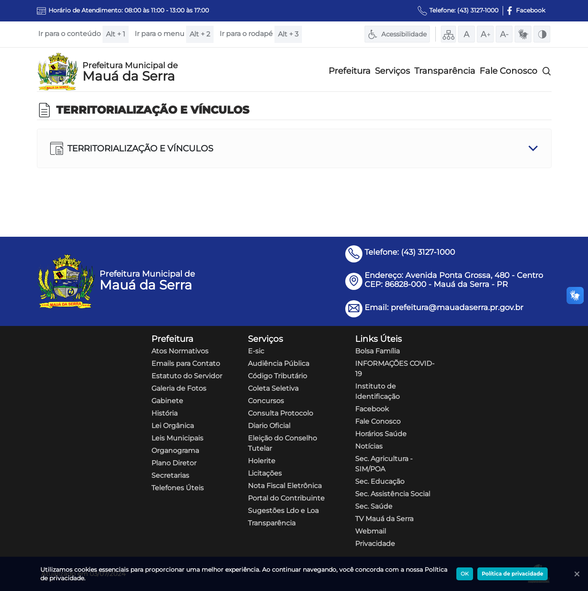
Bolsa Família (377, 351)
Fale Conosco (508, 71)
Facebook (372, 409)
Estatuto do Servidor (186, 376)
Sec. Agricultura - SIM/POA (384, 464)
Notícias (369, 446)
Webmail (370, 531)
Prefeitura (350, 71)
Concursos (266, 401)
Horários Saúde (381, 434)
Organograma (175, 450)
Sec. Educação (379, 481)
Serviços (392, 71)
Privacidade (375, 544)
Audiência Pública (278, 363)
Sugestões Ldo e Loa (283, 511)
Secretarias (170, 475)
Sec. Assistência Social (392, 494)
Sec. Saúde (373, 506)
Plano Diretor (173, 463)
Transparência (444, 71)
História (164, 413)
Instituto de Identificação (377, 391)
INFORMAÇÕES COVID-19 (394, 368)
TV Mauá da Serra (384, 519)
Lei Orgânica (172, 426)
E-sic (256, 351)
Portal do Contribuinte (286, 498)
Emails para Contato (185, 363)
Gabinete (167, 401)
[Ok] (575, 573)
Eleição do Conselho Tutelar (282, 443)
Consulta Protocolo (280, 413)
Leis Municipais (177, 438)
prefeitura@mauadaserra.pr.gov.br (457, 307)
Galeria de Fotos (178, 388)
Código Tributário (277, 376)
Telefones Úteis (177, 488)
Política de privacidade (512, 573)
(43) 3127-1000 (477, 10)
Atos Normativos (179, 351)
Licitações (265, 473)
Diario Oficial (269, 426)
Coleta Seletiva (273, 388)
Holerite (261, 461)
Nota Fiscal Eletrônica (285, 486)
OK (465, 573)
